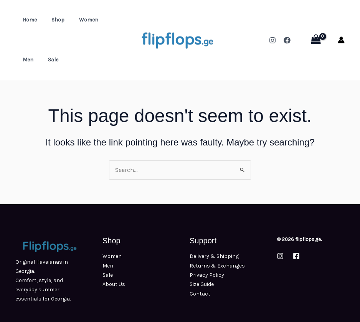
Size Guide (202, 284)
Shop (52, 20)
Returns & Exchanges (217, 265)
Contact (200, 293)
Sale (26, 59)
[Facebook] (287, 40)
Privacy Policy (207, 274)
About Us (113, 284)
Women (79, 20)
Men (104, 20)
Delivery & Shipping (214, 256)
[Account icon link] (341, 39)
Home (28, 20)
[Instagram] (272, 40)
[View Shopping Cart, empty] (315, 40)
